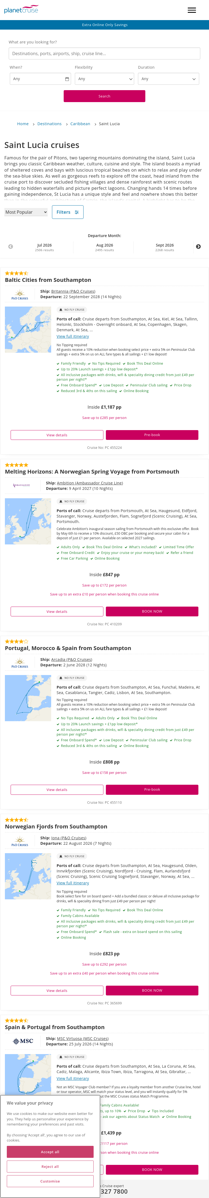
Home (23, 123)
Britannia (60, 291)
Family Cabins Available (79, 915)
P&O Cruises (82, 291)
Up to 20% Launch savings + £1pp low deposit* (99, 369)
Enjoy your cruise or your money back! (132, 552)
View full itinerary (73, 336)
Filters (68, 212)
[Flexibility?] (104, 79)
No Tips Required (106, 363)
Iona (55, 837)
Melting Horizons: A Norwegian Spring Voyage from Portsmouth (92, 471)
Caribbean (80, 123)
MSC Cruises (95, 1038)
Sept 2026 (164, 247)
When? (16, 67)
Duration (146, 67)
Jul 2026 (44, 247)
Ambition (66, 482)
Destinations (49, 123)
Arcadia (58, 659)
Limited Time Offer (178, 547)
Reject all (50, 1166)
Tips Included (162, 1111)
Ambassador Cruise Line (99, 482)
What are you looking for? (33, 42)
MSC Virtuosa (70, 1038)
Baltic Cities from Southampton (48, 279)
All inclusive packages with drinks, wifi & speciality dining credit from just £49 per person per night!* (125, 377)
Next (198, 249)
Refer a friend (181, 552)
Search (104, 96)
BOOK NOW (152, 611)
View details (57, 435)
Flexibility (84, 67)
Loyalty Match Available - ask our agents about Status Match (109, 1116)
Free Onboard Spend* (78, 385)
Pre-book (152, 434)
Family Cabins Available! (119, 1105)
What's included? (142, 547)
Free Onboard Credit (77, 552)
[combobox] (104, 53)
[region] (50, 1146)
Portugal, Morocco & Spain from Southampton (68, 648)
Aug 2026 (104, 247)
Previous (10, 249)
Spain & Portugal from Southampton (54, 1027)
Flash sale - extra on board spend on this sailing (142, 931)
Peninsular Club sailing (148, 385)
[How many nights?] (168, 79)
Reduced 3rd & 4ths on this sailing (88, 391)
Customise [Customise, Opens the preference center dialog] (50, 1181)
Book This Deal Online (144, 363)
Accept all (50, 1151)
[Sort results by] (26, 212)
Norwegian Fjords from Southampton (56, 826)
